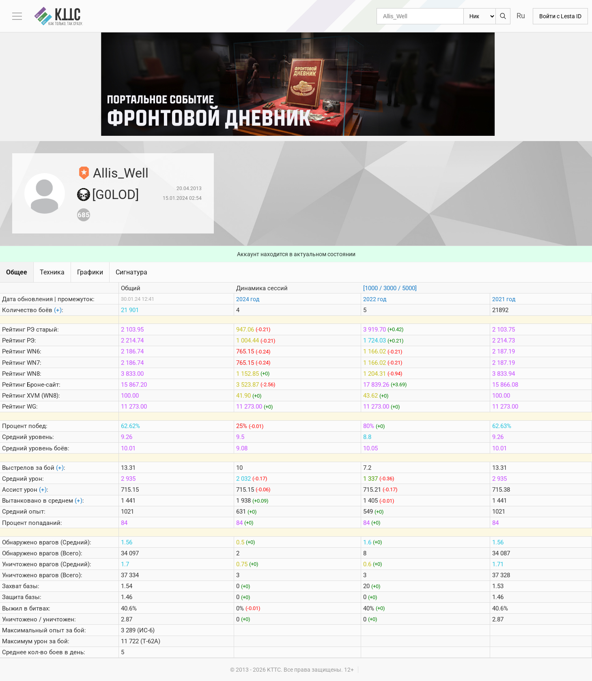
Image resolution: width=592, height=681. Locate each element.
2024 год (247, 299)
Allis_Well (121, 173)
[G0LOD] (115, 194)
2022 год (374, 299)
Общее (16, 272)
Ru (521, 15)
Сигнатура (131, 272)
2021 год (503, 299)
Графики (90, 272)
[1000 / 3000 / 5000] (390, 288)
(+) (58, 310)
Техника (52, 272)
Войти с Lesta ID (560, 16)
